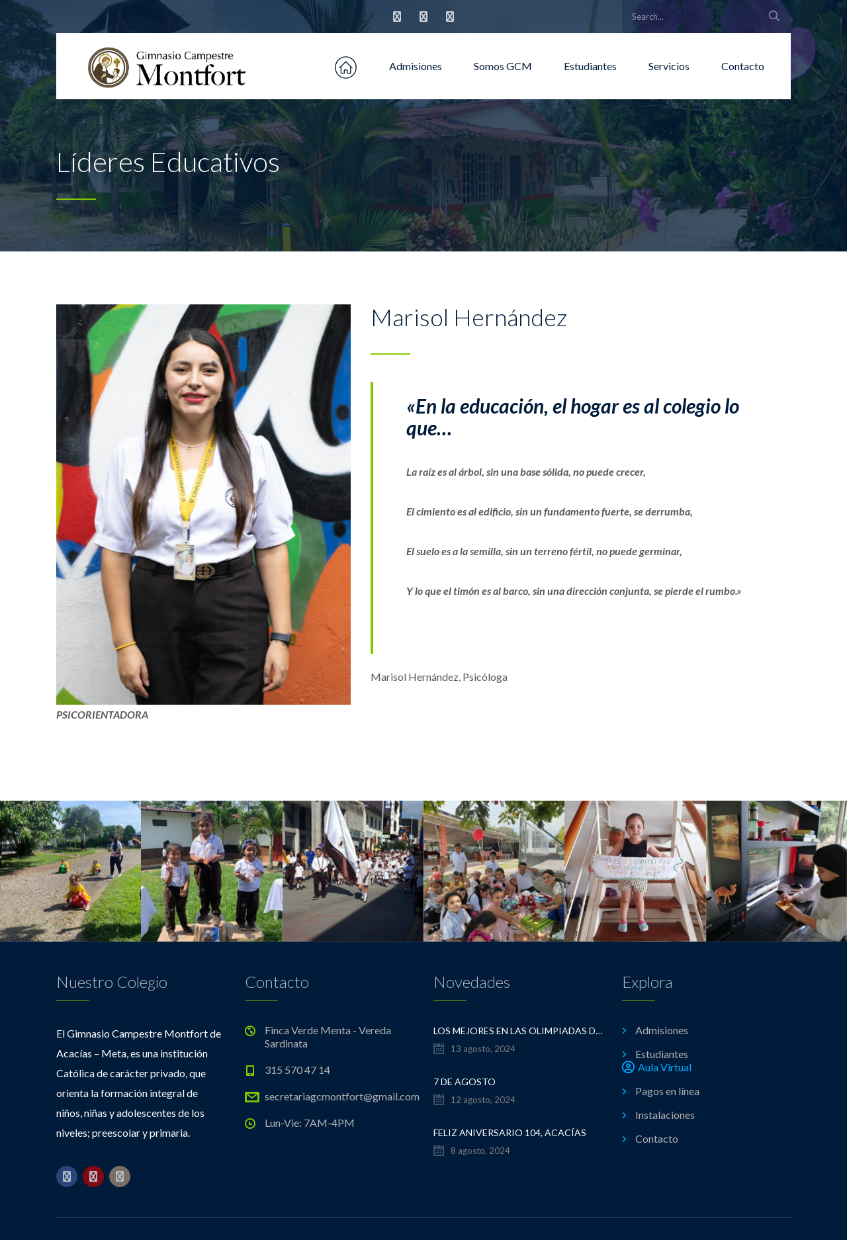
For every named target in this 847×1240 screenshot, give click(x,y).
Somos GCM (503, 66)
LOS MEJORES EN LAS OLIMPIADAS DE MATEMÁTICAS (517, 1030)
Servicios (669, 66)
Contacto (742, 66)
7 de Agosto (464, 1081)
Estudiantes (590, 66)
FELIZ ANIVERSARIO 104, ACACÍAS (509, 1132)
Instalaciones (665, 1114)
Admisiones (415, 66)
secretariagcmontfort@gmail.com (342, 1096)
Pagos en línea (667, 1091)
